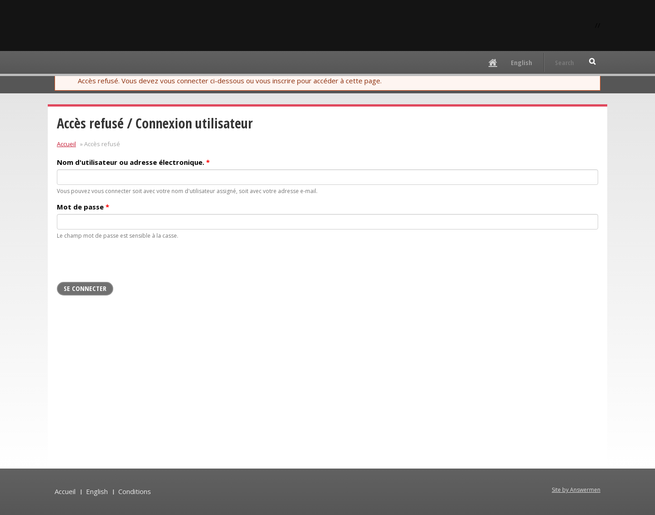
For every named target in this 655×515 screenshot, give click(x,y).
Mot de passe (83, 206)
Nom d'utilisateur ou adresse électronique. (133, 162)
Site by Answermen (576, 490)
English (521, 62)
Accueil (66, 144)
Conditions (134, 491)
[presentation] (126, 264)
